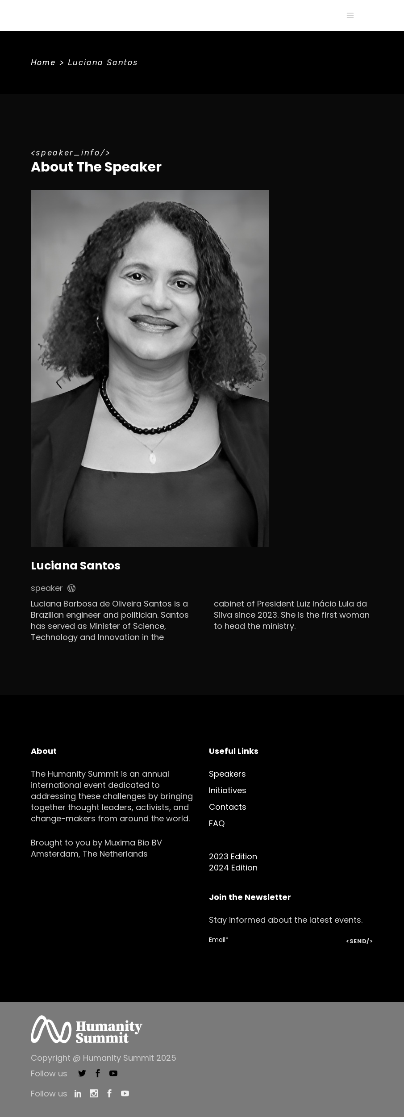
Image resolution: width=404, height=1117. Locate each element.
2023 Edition (233, 856)
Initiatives (227, 790)
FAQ (217, 823)
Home (43, 62)
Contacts (227, 806)
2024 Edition (233, 867)
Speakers (227, 773)
